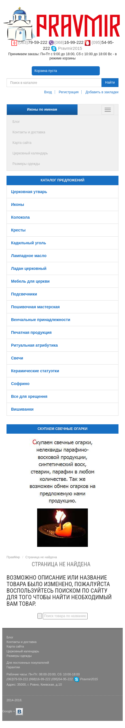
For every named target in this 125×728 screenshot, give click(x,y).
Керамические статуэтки (35, 371)
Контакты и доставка (28, 132)
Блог (16, 122)
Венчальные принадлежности (40, 319)
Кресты (18, 230)
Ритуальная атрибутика (34, 345)
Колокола (20, 217)
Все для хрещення (29, 396)
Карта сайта (21, 143)
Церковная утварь (29, 191)
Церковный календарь (30, 153)
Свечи (17, 358)
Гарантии (13, 667)
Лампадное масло (28, 255)
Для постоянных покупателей (28, 662)
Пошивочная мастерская (35, 307)
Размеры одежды (26, 164)
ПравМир (13, 557)
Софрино (20, 383)
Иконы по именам (42, 109)
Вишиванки (22, 409)
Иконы (17, 204)
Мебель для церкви (30, 281)
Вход (48, 92)
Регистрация (69, 92)
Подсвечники (24, 294)
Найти (110, 82)
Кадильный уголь (28, 243)
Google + (8, 711)
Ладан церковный (28, 268)
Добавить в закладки (102, 92)
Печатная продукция (31, 332)
